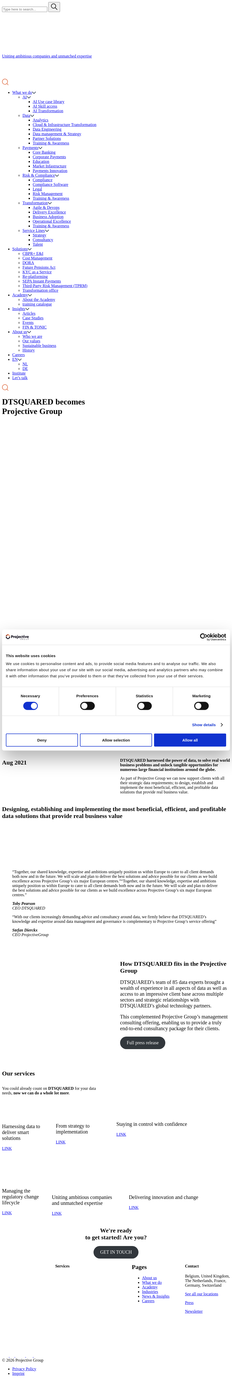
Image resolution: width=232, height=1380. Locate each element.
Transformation (35, 203)
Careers (18, 355)
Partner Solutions (47, 138)
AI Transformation (48, 111)
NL (25, 364)
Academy (20, 295)
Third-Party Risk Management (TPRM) (54, 286)
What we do (22, 92)
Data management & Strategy (57, 134)
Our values (31, 341)
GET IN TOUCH (116, 1252)
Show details (204, 724)
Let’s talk (20, 378)
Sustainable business (39, 345)
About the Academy (38, 299)
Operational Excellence (52, 221)
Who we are (32, 336)
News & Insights (156, 1296)
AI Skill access (45, 106)
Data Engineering (47, 129)
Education (41, 161)
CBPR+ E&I (32, 253)
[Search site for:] (24, 9)
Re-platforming (35, 276)
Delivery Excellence (49, 212)
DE (25, 368)
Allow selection (116, 740)
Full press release (143, 1042)
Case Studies (32, 318)
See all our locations (201, 1294)
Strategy (39, 235)
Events (28, 322)
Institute (19, 373)
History (28, 350)
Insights (18, 309)
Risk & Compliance (38, 175)
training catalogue (37, 304)
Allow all (190, 740)
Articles (29, 313)
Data (26, 115)
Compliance (42, 180)
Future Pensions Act (38, 267)
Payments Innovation (50, 171)
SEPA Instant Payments (41, 281)
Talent (38, 244)
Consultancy (43, 240)
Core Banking (44, 152)
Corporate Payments (49, 157)
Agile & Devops (46, 207)
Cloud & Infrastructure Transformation (64, 124)
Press (189, 1302)
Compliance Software (50, 184)
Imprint (18, 1373)
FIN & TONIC (34, 327)
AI (24, 97)
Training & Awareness (51, 143)
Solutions (20, 249)
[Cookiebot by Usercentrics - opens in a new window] (203, 637)
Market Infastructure (49, 166)
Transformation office (40, 290)
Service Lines (33, 230)
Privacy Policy (24, 1369)
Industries (150, 1291)
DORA (28, 263)
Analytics (40, 120)
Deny (42, 740)
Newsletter (194, 1311)
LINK (7, 1148)
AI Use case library (48, 101)
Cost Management (37, 258)
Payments (30, 147)
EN (15, 359)
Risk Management (48, 194)
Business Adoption (48, 217)
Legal (37, 189)
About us (19, 332)
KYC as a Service (37, 272)
